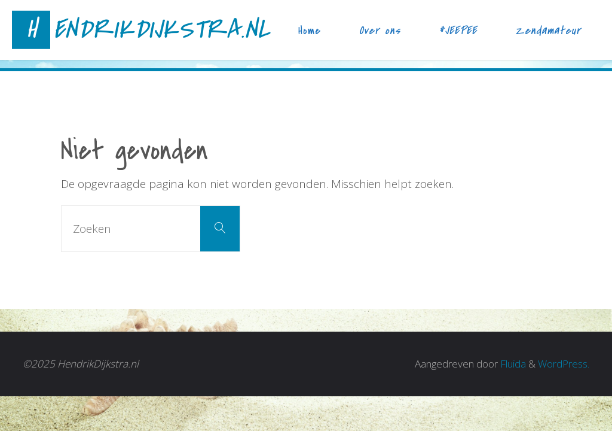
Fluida (512, 364)
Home (309, 30)
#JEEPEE (458, 30)
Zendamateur (548, 30)
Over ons (379, 30)
